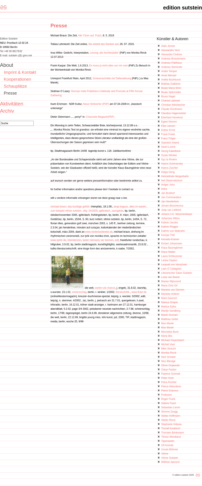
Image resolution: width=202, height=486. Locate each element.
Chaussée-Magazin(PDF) (99, 116)
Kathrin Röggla (169, 226)
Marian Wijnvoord (171, 281)
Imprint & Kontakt (20, 72)
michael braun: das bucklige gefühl (69, 206)
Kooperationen (17, 79)
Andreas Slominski (171, 67)
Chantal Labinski (170, 100)
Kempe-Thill (168, 235)
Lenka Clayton (169, 260)
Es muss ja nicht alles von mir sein (108, 65)
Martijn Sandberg (170, 310)
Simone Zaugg (169, 411)
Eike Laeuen (168, 125)
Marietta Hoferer (170, 293)
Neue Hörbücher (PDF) (96, 104)
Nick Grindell (168, 357)
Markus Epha (168, 306)
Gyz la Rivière (169, 159)
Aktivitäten (11, 104)
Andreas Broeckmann (173, 58)
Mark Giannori (169, 298)
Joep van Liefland (171, 209)
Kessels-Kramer (170, 239)
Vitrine (164, 453)
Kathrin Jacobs (169, 222)
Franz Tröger (168, 138)
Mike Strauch (168, 348)
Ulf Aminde (167, 445)
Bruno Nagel (168, 96)
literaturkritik (122, 292)
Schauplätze (15, 86)
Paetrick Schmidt (170, 373)
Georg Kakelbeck (171, 151)
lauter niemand (91, 240)
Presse (58, 25)
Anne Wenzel (168, 75)
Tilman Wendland (171, 436)
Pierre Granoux (169, 390)
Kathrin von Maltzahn (173, 230)
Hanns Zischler (169, 167)
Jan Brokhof (168, 193)
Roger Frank (168, 399)
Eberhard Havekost (172, 117)
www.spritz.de (58, 240)
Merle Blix (166, 336)
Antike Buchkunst (171, 79)
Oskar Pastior (169, 369)
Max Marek (167, 323)
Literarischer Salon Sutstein (176, 272)
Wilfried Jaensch (170, 462)
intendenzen (74, 240)
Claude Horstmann (171, 109)
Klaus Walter (168, 251)
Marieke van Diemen (172, 289)
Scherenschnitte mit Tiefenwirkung (112, 78)
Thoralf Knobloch (170, 428)
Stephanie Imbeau (171, 424)
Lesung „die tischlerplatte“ (104, 52)
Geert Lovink (168, 146)
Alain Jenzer (168, 46)
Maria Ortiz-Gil (169, 285)
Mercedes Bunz (170, 331)
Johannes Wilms (170, 218)
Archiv (7, 111)
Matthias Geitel (169, 319)
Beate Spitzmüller (171, 92)
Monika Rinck (168, 352)
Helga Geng (168, 172)
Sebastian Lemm (170, 407)
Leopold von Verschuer (174, 264)
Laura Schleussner (171, 256)
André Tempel (169, 71)
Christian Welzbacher (173, 104)
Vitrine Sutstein (169, 457)
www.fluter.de (139, 292)
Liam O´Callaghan (171, 268)
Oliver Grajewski (170, 365)
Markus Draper (169, 302)
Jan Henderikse (170, 201)
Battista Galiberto (171, 83)
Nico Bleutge (168, 361)
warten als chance (104, 287)
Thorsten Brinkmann (172, 432)
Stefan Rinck (168, 420)
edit (117, 240)
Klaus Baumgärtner (172, 247)
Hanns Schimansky (172, 163)
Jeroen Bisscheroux (172, 205)
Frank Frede (168, 134)
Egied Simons (169, 121)
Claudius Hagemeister (173, 113)
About (6, 65)
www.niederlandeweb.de (99, 231)
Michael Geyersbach (172, 340)
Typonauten (167, 441)
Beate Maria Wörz (171, 88)
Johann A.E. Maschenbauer (176, 214)
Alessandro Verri (170, 50)
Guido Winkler (169, 155)
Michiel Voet (168, 344)
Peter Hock (167, 378)
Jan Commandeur (171, 197)
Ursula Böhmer (169, 449)
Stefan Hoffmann (170, 415)
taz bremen (107, 240)
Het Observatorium (171, 180)
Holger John (168, 184)
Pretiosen (166, 394)
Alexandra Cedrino (171, 54)
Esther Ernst (168, 130)
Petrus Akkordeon (171, 386)
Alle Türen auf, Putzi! (89, 35)
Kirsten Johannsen (171, 243)
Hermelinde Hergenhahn (175, 176)
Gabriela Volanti (170, 142)
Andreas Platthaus (171, 62)
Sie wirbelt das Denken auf (103, 44)
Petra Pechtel (168, 382)
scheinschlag (79, 292)
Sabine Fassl (168, 403)
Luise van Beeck (170, 277)
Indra (164, 188)
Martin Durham (169, 314)
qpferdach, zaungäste (111, 210)
